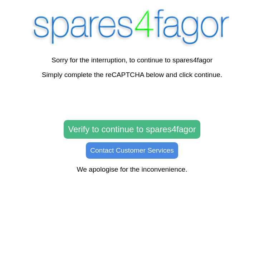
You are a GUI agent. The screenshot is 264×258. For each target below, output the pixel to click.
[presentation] (132, 100)
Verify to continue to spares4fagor (132, 129)
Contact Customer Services (132, 150)
